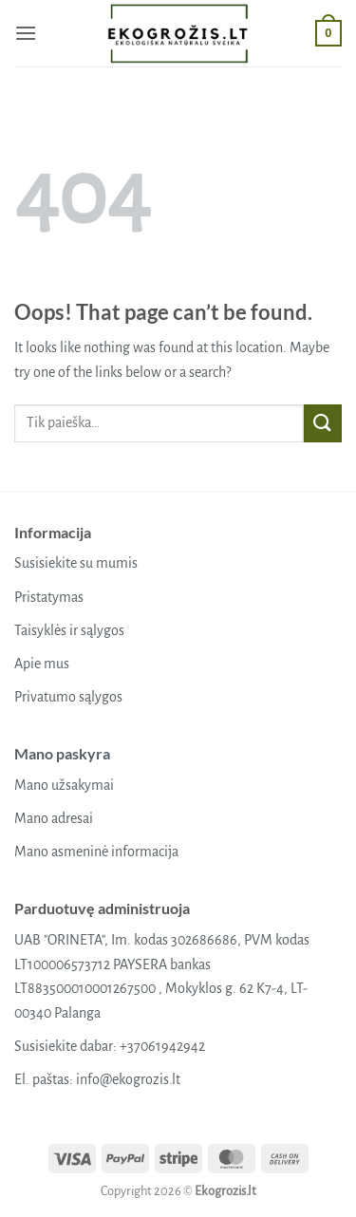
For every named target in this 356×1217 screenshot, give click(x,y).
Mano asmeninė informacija (96, 851)
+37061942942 (162, 1046)
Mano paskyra (62, 753)
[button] (25, 32)
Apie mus (41, 663)
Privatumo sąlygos (68, 696)
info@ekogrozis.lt (128, 1079)
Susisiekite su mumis (76, 563)
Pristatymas (49, 597)
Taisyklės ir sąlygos (69, 630)
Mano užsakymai (64, 785)
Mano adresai (53, 818)
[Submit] (323, 422)
